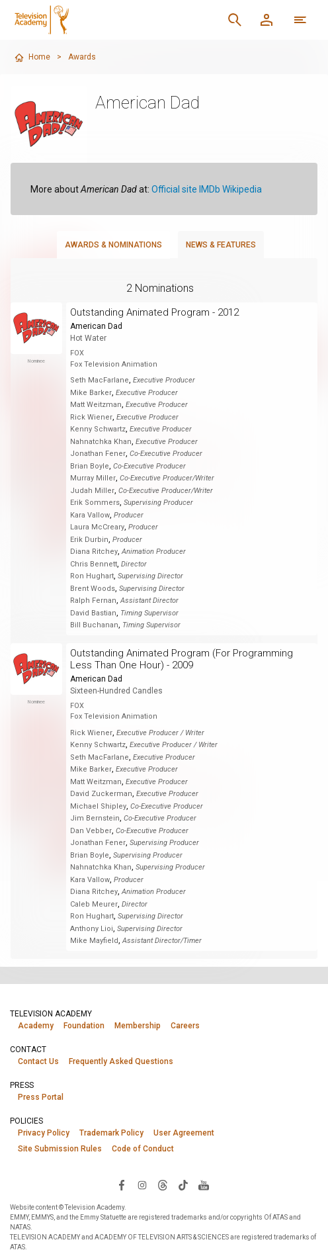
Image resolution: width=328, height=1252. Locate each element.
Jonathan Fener (98, 453)
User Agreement (183, 1133)
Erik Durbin (89, 539)
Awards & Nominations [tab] (113, 244)
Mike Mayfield (94, 940)
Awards (82, 57)
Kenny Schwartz (98, 429)
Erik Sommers (95, 502)
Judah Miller (92, 490)
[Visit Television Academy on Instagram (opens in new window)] (142, 1184)
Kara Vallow (90, 515)
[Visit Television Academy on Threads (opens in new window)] (162, 1184)
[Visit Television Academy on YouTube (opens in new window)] (203, 1184)
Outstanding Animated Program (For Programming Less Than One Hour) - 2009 (181, 659)
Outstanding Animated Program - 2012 (154, 312)
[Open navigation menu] (300, 20)
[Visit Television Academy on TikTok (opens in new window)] (183, 1184)
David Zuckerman (101, 793)
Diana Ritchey (94, 551)
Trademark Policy (111, 1133)
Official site (174, 189)
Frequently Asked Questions (121, 1061)
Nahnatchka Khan (101, 441)
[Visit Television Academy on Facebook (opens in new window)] (121, 1184)
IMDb (209, 189)
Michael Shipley (98, 806)
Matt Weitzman (96, 404)
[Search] (235, 20)
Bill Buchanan (94, 625)
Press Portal (40, 1097)
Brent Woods (92, 588)
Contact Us (38, 1061)
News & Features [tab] (221, 244)
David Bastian (93, 613)
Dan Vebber (91, 831)
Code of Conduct (143, 1148)
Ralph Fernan (93, 600)
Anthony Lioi (91, 928)
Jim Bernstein (95, 818)
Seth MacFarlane (99, 380)
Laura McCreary (97, 527)
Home (32, 57)
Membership (137, 1025)
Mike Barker (91, 392)
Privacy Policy (43, 1133)
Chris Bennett (93, 564)
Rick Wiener (91, 417)
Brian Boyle (89, 466)
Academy (36, 1025)
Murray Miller (93, 478)
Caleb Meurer (94, 904)
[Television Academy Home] (44, 20)
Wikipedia (242, 189)
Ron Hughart (92, 576)
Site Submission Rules (60, 1148)
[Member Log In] (266, 20)
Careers (185, 1025)
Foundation (83, 1025)
